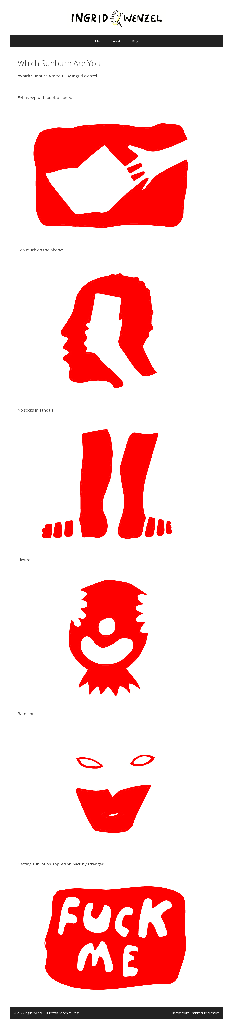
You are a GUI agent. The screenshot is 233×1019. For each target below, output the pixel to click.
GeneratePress (69, 1013)
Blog (135, 41)
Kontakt (119, 41)
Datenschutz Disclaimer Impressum (195, 1013)
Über (98, 41)
